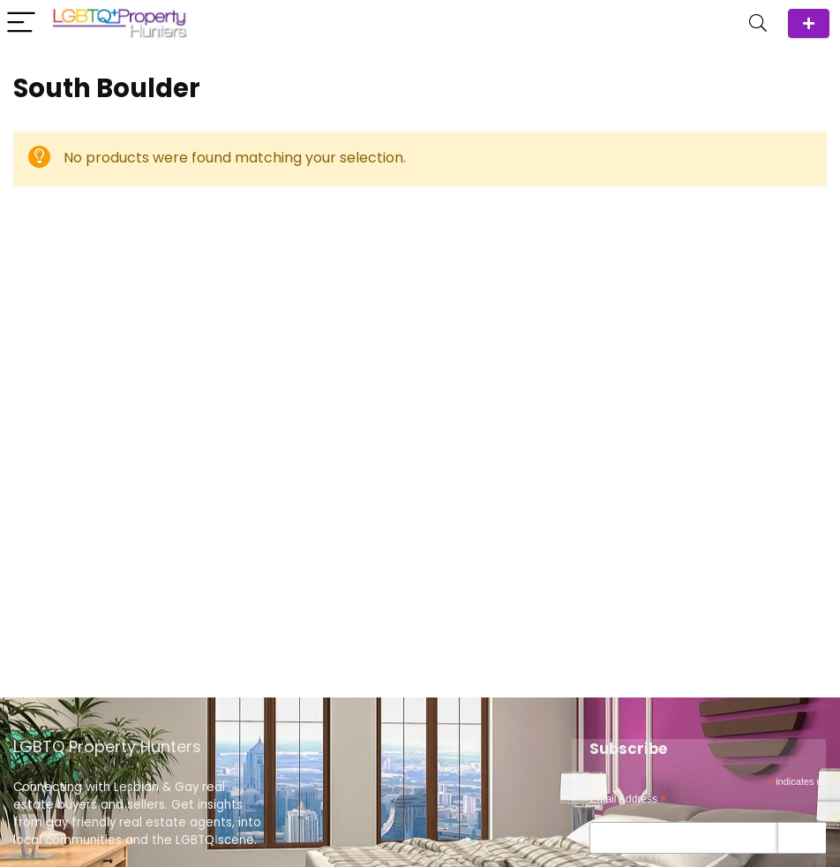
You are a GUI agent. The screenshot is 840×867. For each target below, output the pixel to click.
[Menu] (21, 23)
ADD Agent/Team (808, 23)
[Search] (758, 23)
